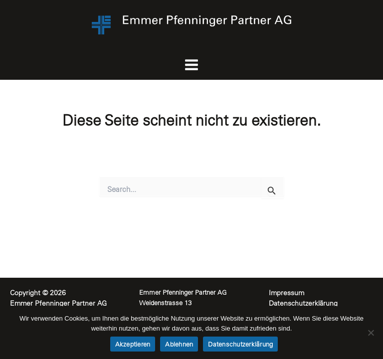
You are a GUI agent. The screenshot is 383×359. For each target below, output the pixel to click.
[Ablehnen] (371, 333)
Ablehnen (179, 344)
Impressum (286, 292)
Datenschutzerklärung (304, 303)
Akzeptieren (133, 344)
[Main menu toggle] (191, 65)
